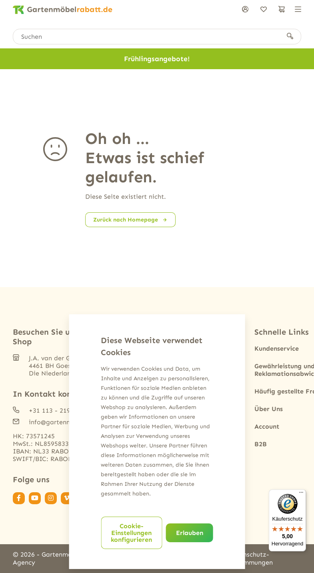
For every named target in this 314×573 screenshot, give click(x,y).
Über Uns (268, 409)
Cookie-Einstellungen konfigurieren (131, 532)
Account (266, 426)
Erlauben (189, 533)
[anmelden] (245, 10)
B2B (260, 444)
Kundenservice (276, 348)
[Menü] (301, 494)
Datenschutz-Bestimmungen (250, 558)
